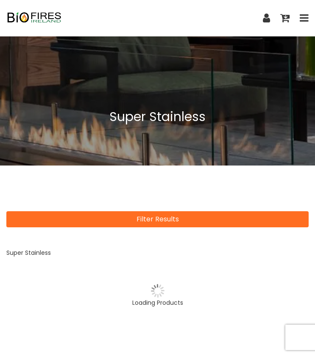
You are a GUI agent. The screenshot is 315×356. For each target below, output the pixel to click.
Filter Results (158, 219)
